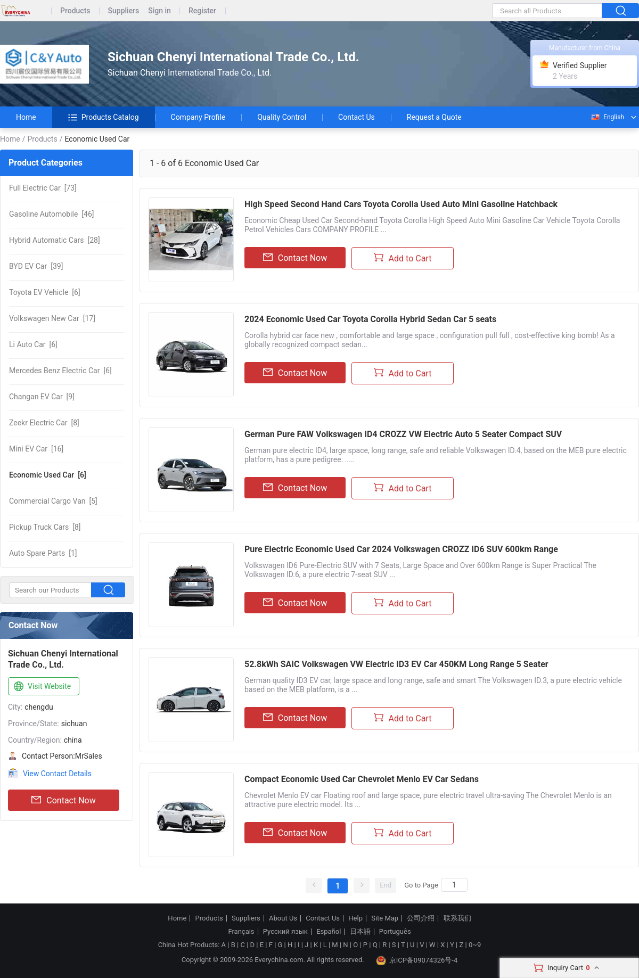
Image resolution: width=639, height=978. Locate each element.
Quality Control (281, 117)
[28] (54, 240)
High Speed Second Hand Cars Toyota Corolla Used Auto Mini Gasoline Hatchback (401, 204)
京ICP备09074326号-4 (417, 960)
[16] (36, 449)
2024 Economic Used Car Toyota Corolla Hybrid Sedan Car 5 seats (370, 319)
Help (355, 918)
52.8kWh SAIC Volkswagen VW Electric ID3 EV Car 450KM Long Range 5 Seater (396, 664)
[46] (51, 214)
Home (26, 117)
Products (75, 10)
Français (241, 931)
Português (395, 931)
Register (202, 10)
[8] (44, 422)
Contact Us (356, 117)
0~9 (475, 945)
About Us (283, 918)
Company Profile (198, 117)
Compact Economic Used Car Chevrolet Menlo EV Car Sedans (361, 779)
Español (328, 931)
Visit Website (41, 686)
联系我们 (457, 918)
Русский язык (285, 931)
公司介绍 (421, 918)
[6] (44, 292)
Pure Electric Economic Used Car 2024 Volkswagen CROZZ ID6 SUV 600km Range (401, 549)
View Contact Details (57, 773)
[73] (43, 188)
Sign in (159, 10)
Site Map (384, 918)
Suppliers (124, 10)
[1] (43, 553)
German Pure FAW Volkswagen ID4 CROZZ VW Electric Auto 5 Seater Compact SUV (403, 434)
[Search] (454, 885)
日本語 (360, 931)
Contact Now (63, 800)
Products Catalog (103, 117)
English (607, 117)
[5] (53, 501)
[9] (42, 396)
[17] (52, 318)
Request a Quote (434, 117)
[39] (36, 266)
